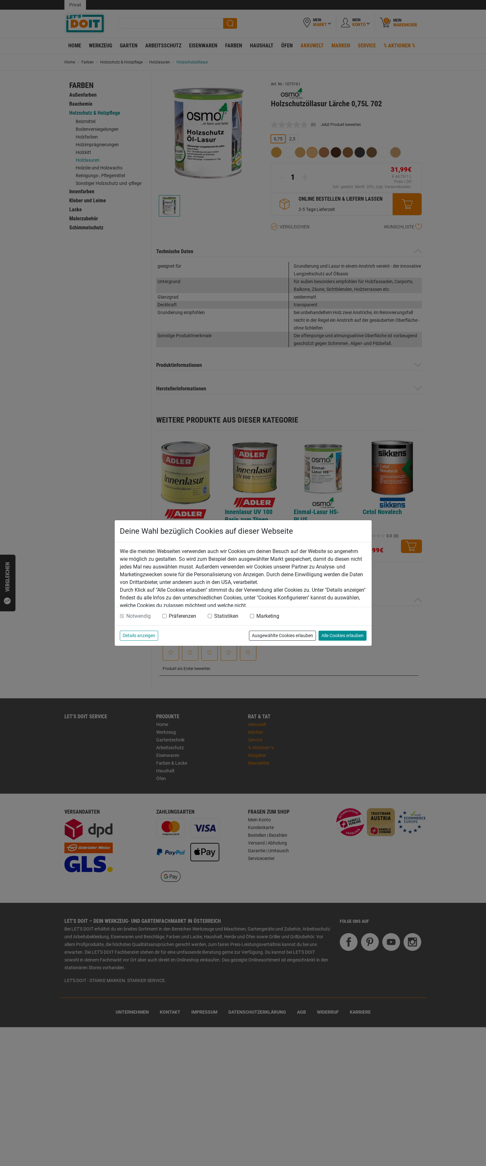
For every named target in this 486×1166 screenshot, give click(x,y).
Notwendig (138, 616)
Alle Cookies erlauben (342, 635)
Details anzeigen (139, 635)
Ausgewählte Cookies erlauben (282, 635)
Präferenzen (182, 616)
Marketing (267, 616)
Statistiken (226, 616)
